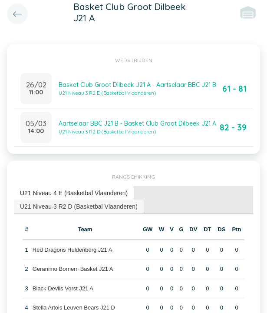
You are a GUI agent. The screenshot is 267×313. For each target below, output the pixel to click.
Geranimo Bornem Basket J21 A (73, 269)
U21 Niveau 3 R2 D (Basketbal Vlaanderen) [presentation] (79, 206)
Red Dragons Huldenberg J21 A (72, 249)
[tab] (74, 193)
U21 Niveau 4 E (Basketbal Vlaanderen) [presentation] (74, 193)
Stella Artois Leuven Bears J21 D (74, 307)
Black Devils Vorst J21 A (63, 288)
